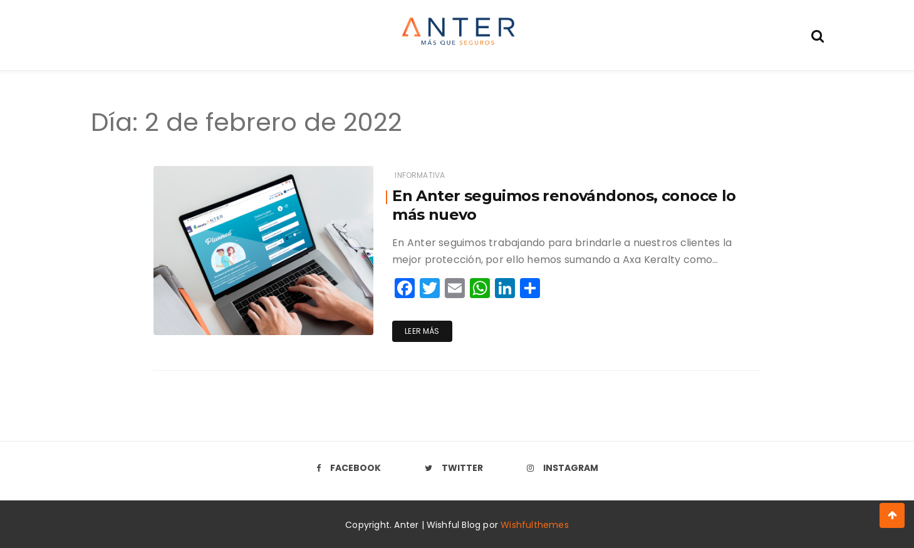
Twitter (454, 468)
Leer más (422, 331)
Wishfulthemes (535, 525)
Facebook (348, 468)
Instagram (562, 468)
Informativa (420, 175)
